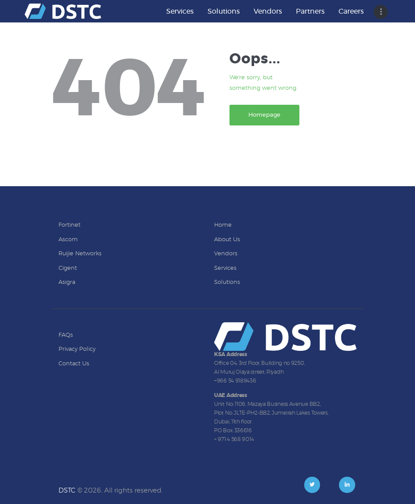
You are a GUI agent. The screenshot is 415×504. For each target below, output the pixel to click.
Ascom (68, 240)
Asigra (66, 282)
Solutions (227, 282)
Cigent (67, 268)
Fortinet (69, 225)
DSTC (67, 490)
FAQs (65, 335)
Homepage (264, 115)
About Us (227, 240)
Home (223, 225)
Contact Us (73, 364)
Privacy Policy (76, 349)
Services (225, 268)
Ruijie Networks (80, 254)
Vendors (225, 254)
